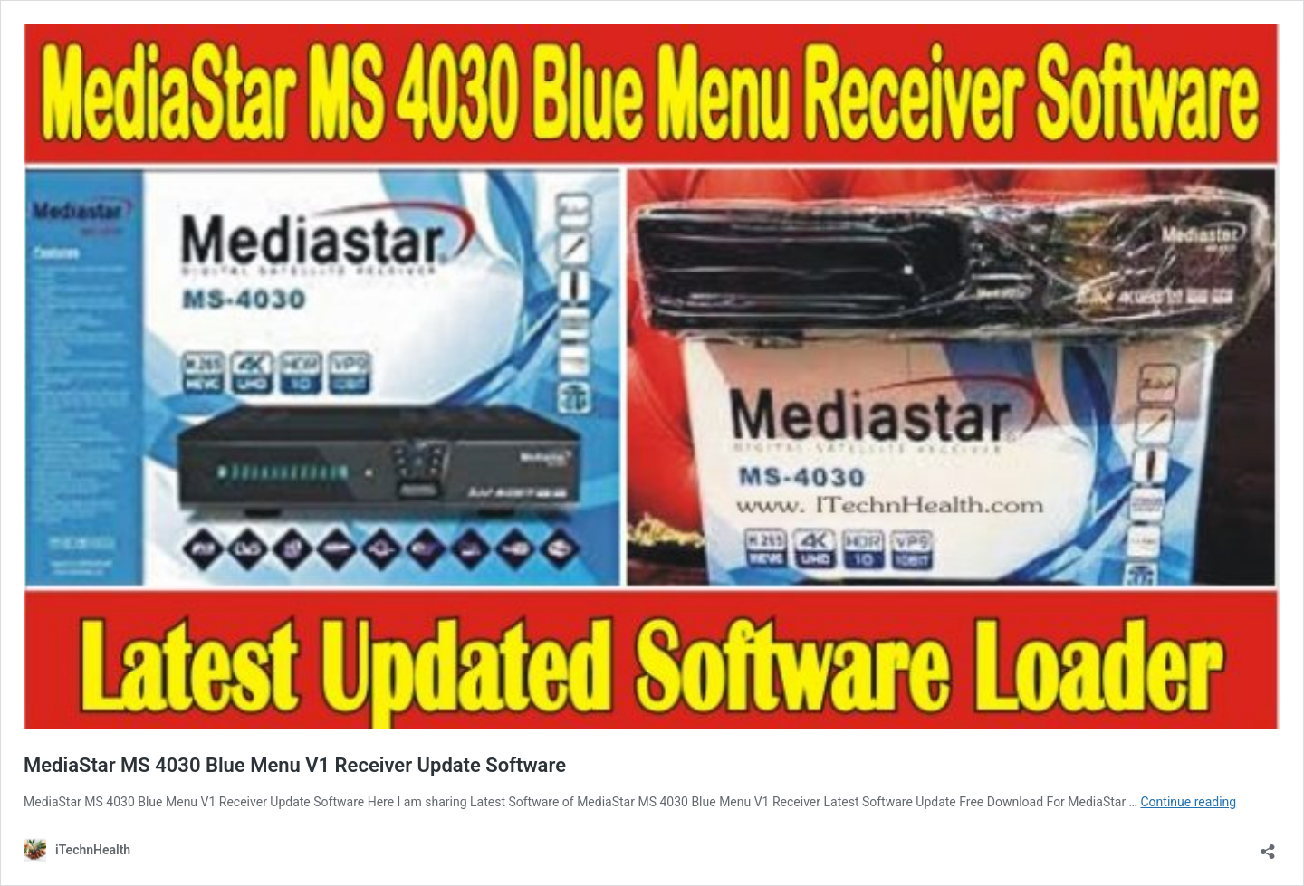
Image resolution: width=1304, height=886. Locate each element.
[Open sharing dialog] (1267, 846)
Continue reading (1188, 802)
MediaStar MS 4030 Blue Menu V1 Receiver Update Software (295, 765)
